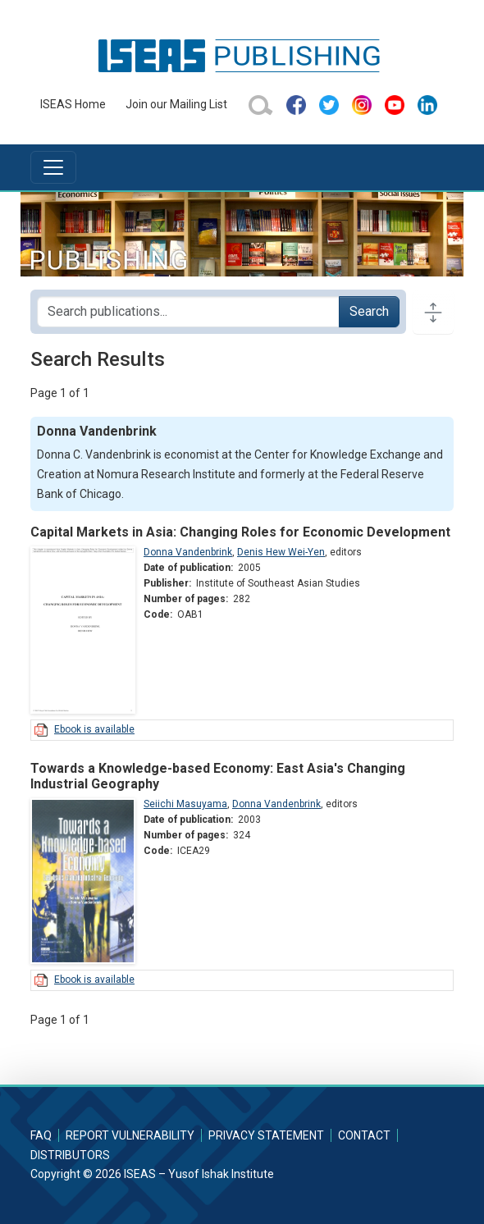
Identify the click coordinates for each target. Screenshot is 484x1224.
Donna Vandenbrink (188, 552)
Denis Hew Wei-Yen (281, 552)
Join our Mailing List (176, 104)
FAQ (41, 1135)
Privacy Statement (266, 1135)
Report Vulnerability (130, 1135)
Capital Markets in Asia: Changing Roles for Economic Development (240, 532)
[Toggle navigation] (53, 167)
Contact (364, 1135)
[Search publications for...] (188, 311)
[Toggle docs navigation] (433, 312)
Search (369, 311)
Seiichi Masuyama (185, 804)
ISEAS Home (73, 104)
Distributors (70, 1155)
